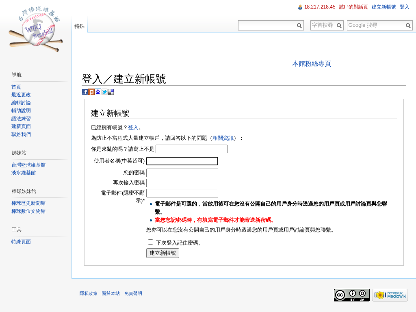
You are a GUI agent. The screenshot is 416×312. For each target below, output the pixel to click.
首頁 (16, 87)
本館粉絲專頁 (311, 63)
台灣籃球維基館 (28, 165)
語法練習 (21, 118)
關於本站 (111, 293)
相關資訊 (223, 138)
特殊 (79, 26)
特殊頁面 (21, 242)
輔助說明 (21, 110)
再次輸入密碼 (129, 183)
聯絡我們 (21, 134)
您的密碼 (134, 172)
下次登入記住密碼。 (180, 243)
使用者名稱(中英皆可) (119, 161)
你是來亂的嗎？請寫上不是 (122, 149)
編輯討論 (21, 103)
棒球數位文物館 (28, 211)
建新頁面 (21, 126)
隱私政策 (89, 293)
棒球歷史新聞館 (28, 203)
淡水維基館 (23, 173)
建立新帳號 (384, 7)
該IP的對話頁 (353, 7)
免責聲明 (133, 293)
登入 (133, 127)
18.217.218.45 (320, 7)
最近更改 (21, 95)
